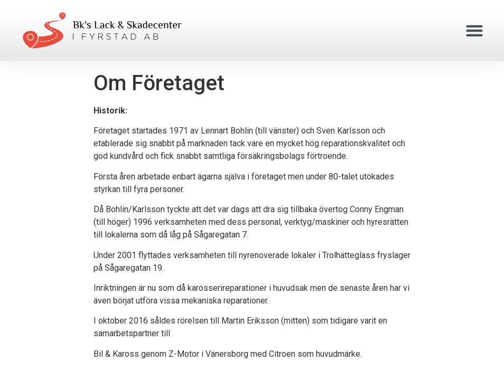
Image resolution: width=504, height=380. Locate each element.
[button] (474, 30)
